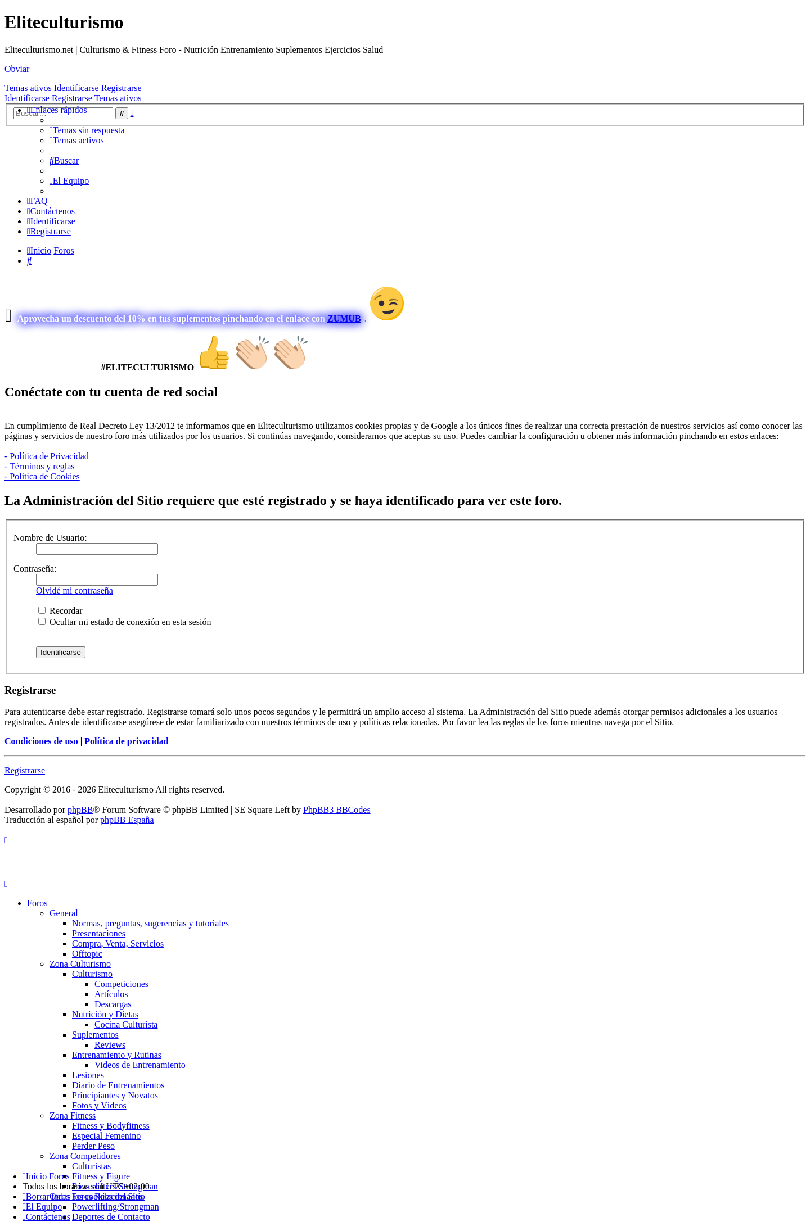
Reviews (109, 1044)
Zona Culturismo (80, 963)
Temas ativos (28, 88)
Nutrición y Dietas (105, 1014)
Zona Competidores (85, 1156)
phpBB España (127, 820)
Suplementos (95, 1034)
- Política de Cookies (42, 476)
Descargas (112, 1004)
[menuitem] (87, 130)
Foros (37, 903)
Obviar (16, 69)
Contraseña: (35, 568)
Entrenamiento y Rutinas (116, 1055)
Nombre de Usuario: (50, 537)
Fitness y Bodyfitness (111, 1125)
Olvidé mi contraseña (74, 590)
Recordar (60, 611)
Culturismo (92, 974)
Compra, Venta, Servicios (118, 943)
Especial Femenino (106, 1136)
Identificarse (76, 88)
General (64, 913)
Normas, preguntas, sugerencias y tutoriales (150, 923)
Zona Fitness (73, 1115)
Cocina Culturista (126, 1024)
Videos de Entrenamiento (140, 1065)
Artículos (111, 994)
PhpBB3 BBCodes (337, 809)
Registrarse (121, 88)
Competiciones (121, 984)
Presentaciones (98, 933)
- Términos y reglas (39, 466)
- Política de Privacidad (46, 456)
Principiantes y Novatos (115, 1095)
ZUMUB (344, 318)
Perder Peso (93, 1146)
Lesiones (88, 1075)
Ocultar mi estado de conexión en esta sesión (124, 622)
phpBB (80, 809)
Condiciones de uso (41, 741)
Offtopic (87, 953)
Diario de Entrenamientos (118, 1085)
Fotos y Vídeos (99, 1105)
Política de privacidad (126, 741)
